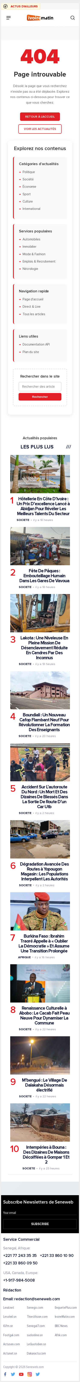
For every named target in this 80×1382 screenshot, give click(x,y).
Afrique (24, 957)
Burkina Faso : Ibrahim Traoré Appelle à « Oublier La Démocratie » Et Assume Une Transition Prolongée (44, 943)
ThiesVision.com (37, 1317)
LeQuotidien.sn (36, 1344)
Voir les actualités (40, 129)
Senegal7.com (36, 1326)
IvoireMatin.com (65, 1317)
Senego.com (35, 1308)
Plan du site (31, 352)
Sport (27, 194)
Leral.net (8, 1308)
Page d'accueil (33, 299)
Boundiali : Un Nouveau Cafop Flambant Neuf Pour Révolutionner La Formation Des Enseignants (44, 722)
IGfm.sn (8, 1326)
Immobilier (29, 247)
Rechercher (40, 396)
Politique (29, 172)
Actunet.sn (10, 1354)
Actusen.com (11, 1344)
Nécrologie (30, 269)
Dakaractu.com (36, 1354)
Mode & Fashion (34, 254)
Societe (23, 519)
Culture (28, 202)
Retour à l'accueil (40, 116)
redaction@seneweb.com (37, 1299)
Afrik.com (61, 1335)
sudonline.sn (35, 1335)
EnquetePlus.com (66, 1308)
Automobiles (31, 239)
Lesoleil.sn (9, 1317)
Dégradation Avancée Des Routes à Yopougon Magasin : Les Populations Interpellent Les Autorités (44, 871)
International (31, 209)
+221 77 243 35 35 (20, 1256)
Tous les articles (34, 314)
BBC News (61, 1326)
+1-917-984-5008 (19, 1280)
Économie (29, 187)
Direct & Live (32, 307)
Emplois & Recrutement (39, 261)
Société (28, 179)
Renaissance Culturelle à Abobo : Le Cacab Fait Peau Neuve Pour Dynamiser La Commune (44, 1015)
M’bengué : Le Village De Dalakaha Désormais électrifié (44, 1085)
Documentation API (36, 344)
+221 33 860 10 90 (56, 1256)
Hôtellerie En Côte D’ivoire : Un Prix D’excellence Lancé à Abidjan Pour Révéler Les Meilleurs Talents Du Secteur (43, 506)
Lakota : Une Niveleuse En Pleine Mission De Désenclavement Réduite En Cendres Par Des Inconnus (44, 648)
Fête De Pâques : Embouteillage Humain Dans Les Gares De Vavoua (44, 575)
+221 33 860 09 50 (20, 1263)
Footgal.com (11, 1335)
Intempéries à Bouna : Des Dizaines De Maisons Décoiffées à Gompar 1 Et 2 (46, 1155)
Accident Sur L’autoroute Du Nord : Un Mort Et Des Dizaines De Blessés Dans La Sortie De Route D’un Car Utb (44, 797)
